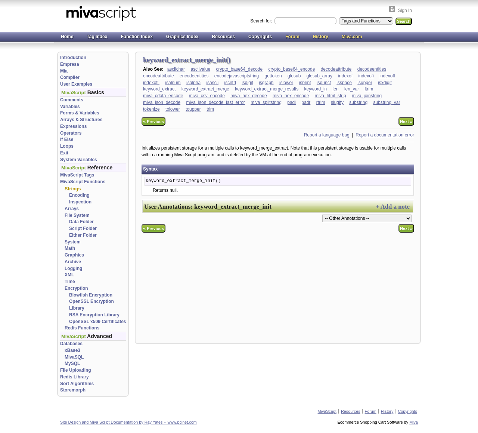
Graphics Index (182, 36)
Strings (73, 188)
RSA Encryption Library (94, 314)
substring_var (386, 102)
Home (67, 36)
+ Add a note (393, 206)
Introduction (73, 57)
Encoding (79, 195)
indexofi (365, 76)
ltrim (369, 89)
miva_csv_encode (207, 95)
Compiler (70, 77)
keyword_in (315, 89)
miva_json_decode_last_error (215, 102)
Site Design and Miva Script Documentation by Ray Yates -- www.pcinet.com (128, 422)
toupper (193, 109)
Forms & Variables (79, 113)
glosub (294, 76)
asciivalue (200, 69)
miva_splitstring (266, 102)
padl (291, 102)
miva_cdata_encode (163, 95)
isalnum (172, 82)
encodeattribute (158, 76)
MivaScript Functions (82, 181)
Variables (70, 106)
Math (70, 248)
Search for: (261, 21)
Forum (292, 36)
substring (358, 102)
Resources (223, 36)
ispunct (324, 82)
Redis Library (74, 377)
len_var (351, 89)
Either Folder (83, 235)
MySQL (72, 363)
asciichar (176, 69)
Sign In (405, 10)
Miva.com (352, 36)
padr (305, 102)
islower (286, 82)
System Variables (78, 159)
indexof (345, 76)
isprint (305, 82)
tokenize (151, 109)
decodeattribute (336, 69)
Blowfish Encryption (90, 295)
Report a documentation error (385, 135)
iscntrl (230, 82)
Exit (64, 153)
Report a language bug (327, 135)
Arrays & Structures (81, 119)
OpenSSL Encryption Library (91, 305)
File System (77, 215)
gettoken (273, 76)
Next (406, 121)
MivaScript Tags (77, 175)
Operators (70, 133)
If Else (66, 139)
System (73, 242)
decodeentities (371, 69)
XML (69, 274)
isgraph (266, 82)
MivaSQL (74, 357)
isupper (364, 82)
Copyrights (260, 36)
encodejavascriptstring (236, 76)
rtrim (320, 102)
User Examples (76, 84)
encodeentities (194, 76)
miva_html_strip (330, 95)
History (320, 36)
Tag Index (97, 36)
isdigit (247, 82)
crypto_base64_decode (239, 69)
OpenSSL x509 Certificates (97, 321)
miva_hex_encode (291, 95)
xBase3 (72, 350)
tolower (172, 109)
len (336, 89)
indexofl (387, 76)
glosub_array (319, 76)
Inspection (80, 202)
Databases (71, 343)
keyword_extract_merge (205, 89)
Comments (71, 99)
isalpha (193, 82)
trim (210, 109)
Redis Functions (82, 328)
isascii (212, 82)
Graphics (74, 255)
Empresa (69, 64)
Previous (153, 121)
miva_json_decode (161, 102)
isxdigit (385, 82)
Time (70, 281)
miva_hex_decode (248, 95)
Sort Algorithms (77, 383)
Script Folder (83, 228)
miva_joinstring (367, 95)
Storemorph (73, 390)
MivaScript (327, 411)
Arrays (72, 208)
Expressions (73, 126)
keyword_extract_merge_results (266, 89)
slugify (337, 102)
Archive (73, 261)
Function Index (136, 36)
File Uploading (75, 370)
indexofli (151, 82)
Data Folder (81, 221)
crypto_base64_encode (292, 69)
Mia (64, 71)
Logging (73, 268)
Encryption (76, 288)
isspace (344, 82)
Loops (67, 146)
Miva (413, 422)
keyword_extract (159, 89)
